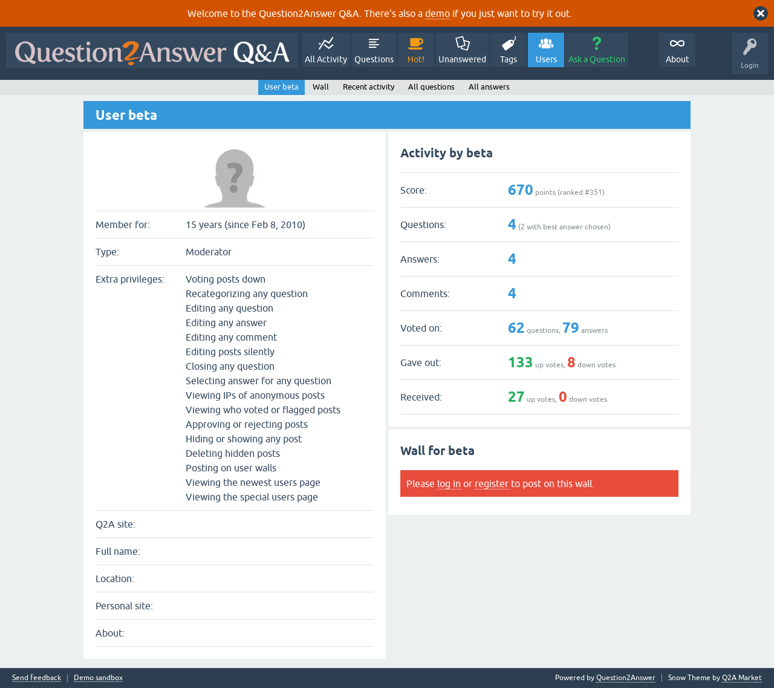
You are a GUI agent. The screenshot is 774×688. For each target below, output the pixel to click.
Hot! (416, 59)
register (492, 483)
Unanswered (462, 59)
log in (449, 483)
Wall (321, 86)
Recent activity (368, 86)
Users (546, 59)
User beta (281, 86)
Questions (374, 59)
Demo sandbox (98, 678)
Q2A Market (742, 677)
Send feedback (36, 678)
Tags (508, 59)
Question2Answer (625, 677)
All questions (431, 86)
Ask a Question (596, 59)
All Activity (326, 59)
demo (437, 13)
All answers (489, 86)
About (677, 59)
